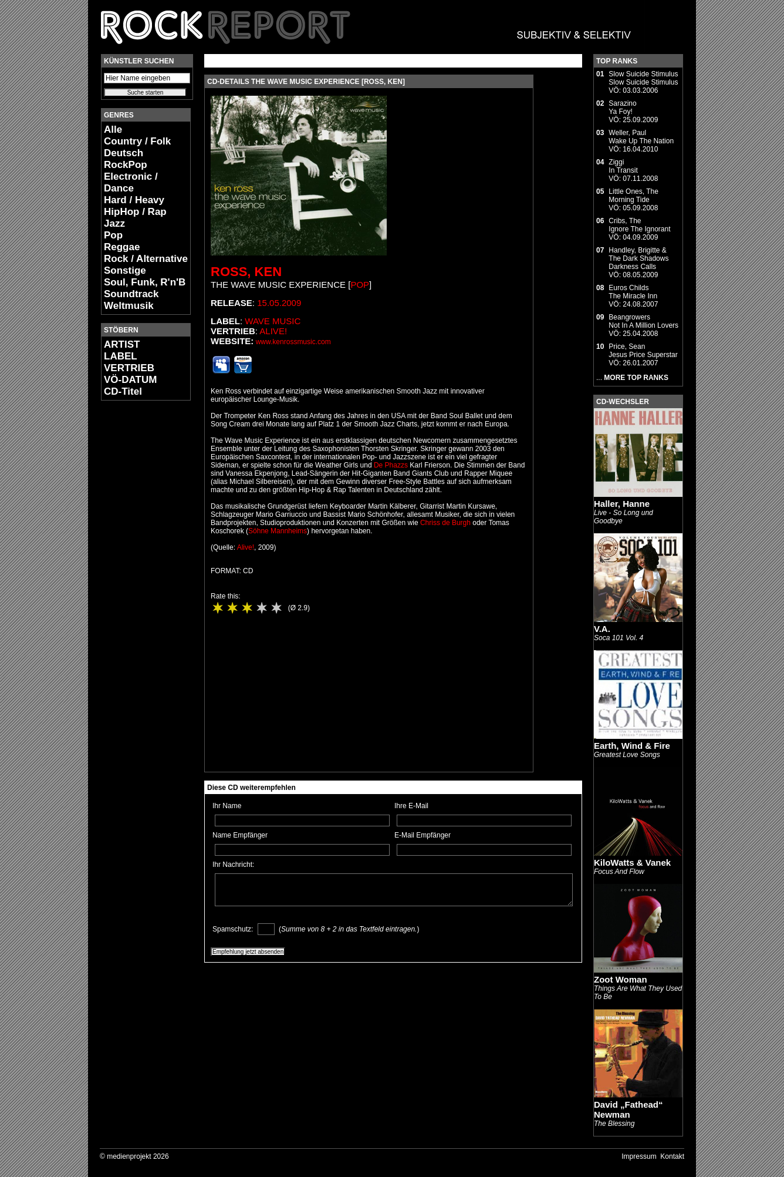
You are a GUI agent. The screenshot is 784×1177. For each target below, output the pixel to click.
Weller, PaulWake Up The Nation (641, 137)
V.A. (602, 629)
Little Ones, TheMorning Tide (633, 195)
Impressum (638, 1156)
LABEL (120, 356)
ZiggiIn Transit (623, 166)
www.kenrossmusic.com (293, 342)
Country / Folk (137, 141)
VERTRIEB (129, 368)
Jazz (114, 223)
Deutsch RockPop (125, 158)
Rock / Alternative (146, 258)
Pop (113, 235)
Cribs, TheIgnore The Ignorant (639, 225)
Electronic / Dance (131, 182)
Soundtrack (131, 294)
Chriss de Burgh (445, 523)
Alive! (273, 331)
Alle (113, 129)
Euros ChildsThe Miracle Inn (633, 292)
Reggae (122, 247)
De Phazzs (391, 465)
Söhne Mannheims (277, 531)
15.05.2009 (279, 303)
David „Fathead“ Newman (628, 1109)
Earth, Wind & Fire (632, 746)
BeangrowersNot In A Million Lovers (643, 321)
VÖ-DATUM (130, 379)
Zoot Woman (620, 979)
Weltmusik (129, 305)
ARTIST (122, 344)
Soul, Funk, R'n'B (144, 282)
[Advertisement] (136, 585)
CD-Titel (123, 391)
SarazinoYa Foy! (622, 107)
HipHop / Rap (135, 211)
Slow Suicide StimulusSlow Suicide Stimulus (643, 78)
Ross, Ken (246, 271)
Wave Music (272, 321)
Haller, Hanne (622, 504)
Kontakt (672, 1156)
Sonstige (125, 270)
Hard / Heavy (134, 200)
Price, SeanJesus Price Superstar (643, 350)
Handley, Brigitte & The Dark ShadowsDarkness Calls (638, 258)
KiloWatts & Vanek (632, 862)
